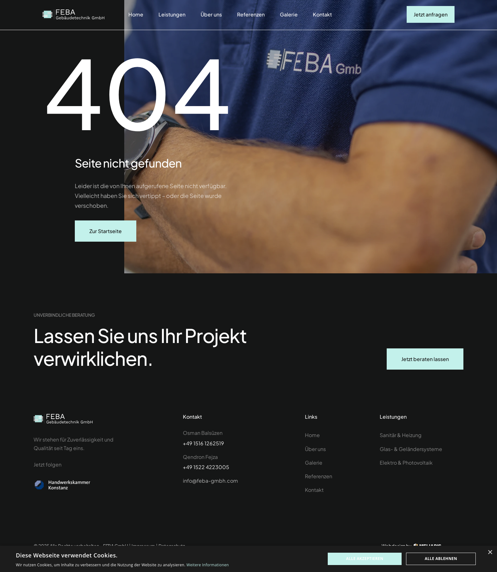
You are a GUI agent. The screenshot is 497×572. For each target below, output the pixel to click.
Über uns (211, 14)
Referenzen (251, 14)
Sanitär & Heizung (401, 435)
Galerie (289, 14)
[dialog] (248, 559)
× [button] (489, 552)
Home (135, 14)
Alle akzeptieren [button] (365, 558)
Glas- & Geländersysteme (411, 449)
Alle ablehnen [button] (441, 558)
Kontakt (322, 14)
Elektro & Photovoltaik (406, 462)
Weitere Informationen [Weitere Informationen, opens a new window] (207, 565)
